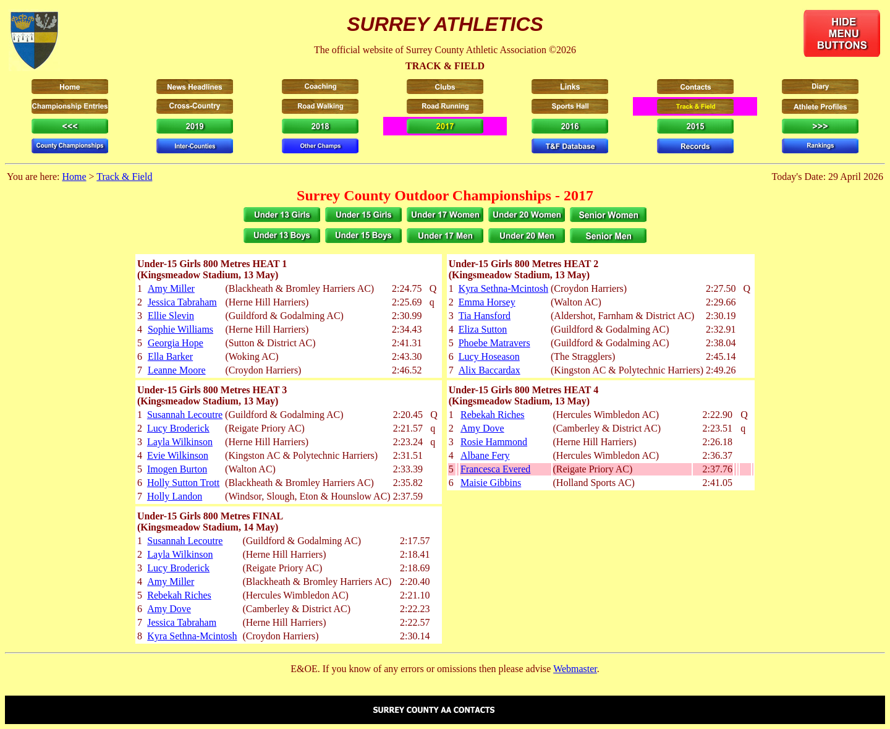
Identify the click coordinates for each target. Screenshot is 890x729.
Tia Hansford (485, 315)
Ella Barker (170, 356)
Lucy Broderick (178, 428)
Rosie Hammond (493, 442)
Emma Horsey (487, 302)
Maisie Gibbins (490, 482)
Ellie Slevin (171, 315)
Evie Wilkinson (177, 455)
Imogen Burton (177, 469)
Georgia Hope (175, 343)
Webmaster (575, 668)
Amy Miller (171, 288)
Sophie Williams (180, 329)
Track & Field (124, 176)
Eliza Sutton (483, 329)
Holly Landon (174, 496)
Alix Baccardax (489, 370)
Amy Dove (482, 428)
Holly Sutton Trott (183, 482)
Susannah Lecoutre (184, 414)
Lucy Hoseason (489, 356)
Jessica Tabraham (182, 302)
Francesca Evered (495, 469)
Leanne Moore (177, 370)
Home (74, 176)
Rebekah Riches (492, 414)
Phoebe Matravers (494, 343)
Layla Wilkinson (180, 442)
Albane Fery (485, 455)
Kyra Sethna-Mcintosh (503, 288)
